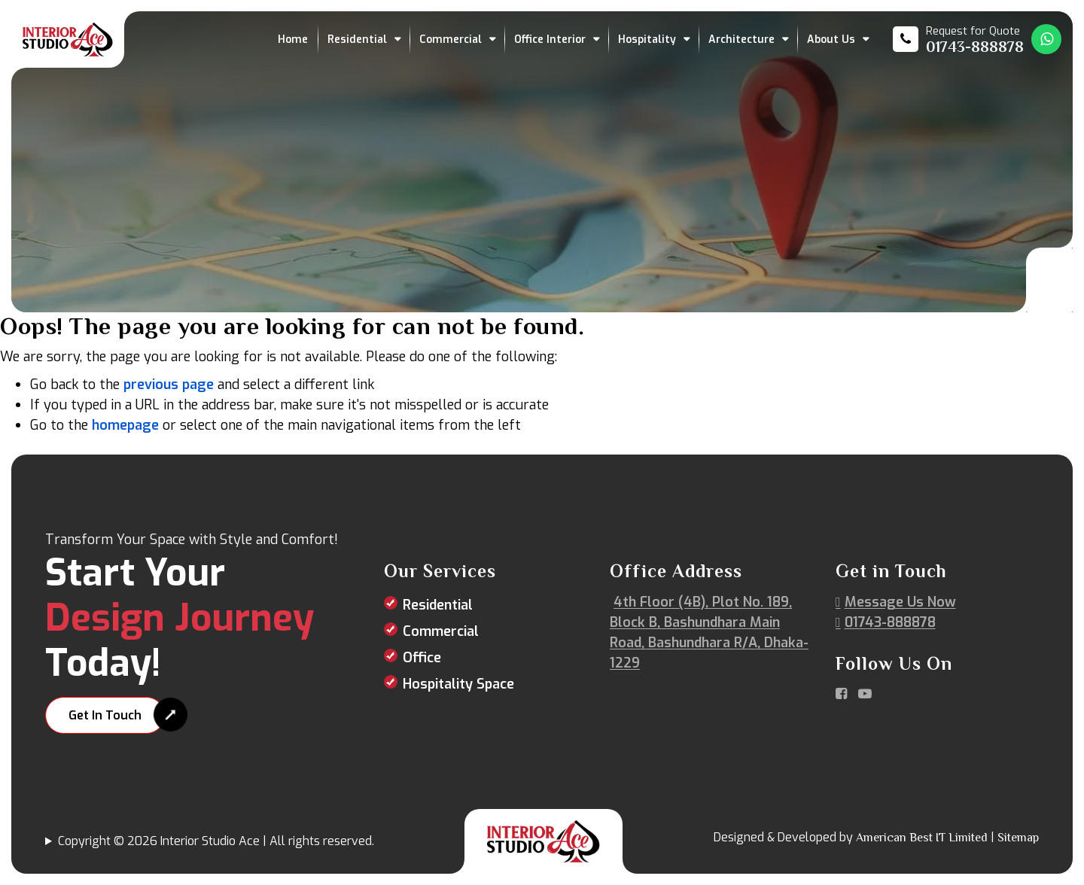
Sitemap (1018, 837)
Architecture (741, 39)
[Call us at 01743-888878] (958, 39)
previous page (168, 385)
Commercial (450, 39)
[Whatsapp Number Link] (1046, 39)
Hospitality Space (458, 684)
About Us (831, 39)
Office (422, 658)
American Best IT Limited (922, 837)
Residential (357, 39)
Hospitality (647, 39)
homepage (125, 425)
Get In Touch (105, 715)
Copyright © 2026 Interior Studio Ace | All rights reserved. (216, 841)
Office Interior (550, 39)
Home (293, 39)
